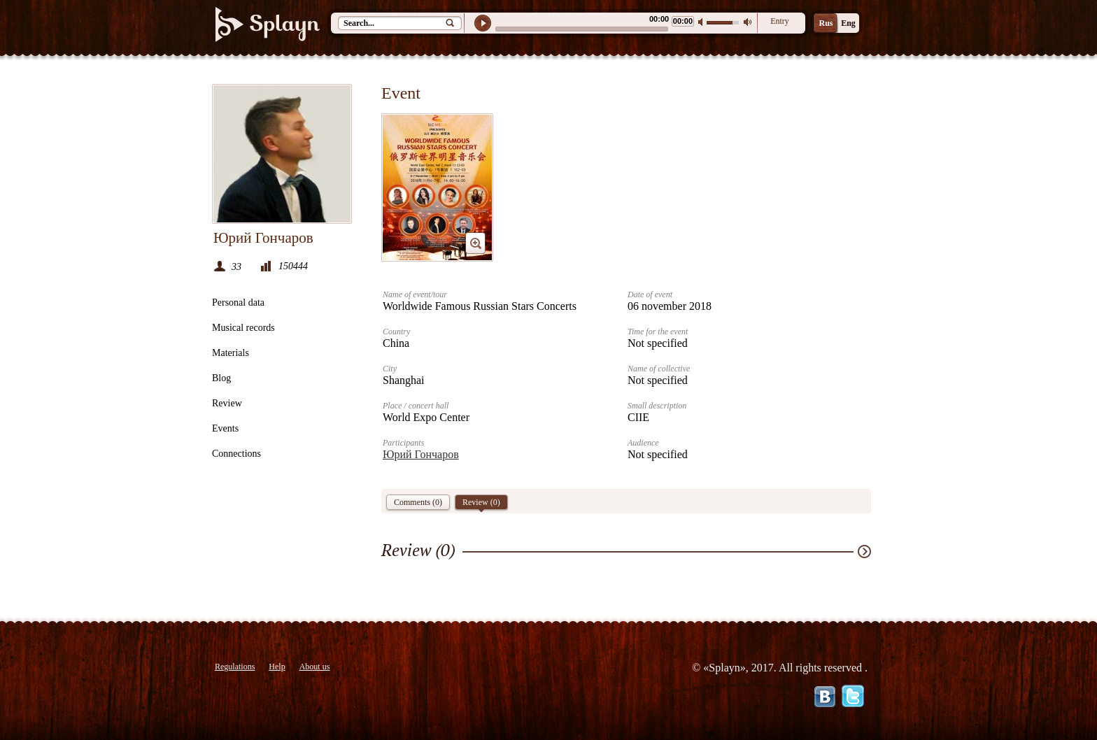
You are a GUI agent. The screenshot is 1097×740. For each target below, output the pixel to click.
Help (277, 666)
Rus (826, 23)
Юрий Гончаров (421, 454)
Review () (481, 503)
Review (227, 403)
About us (314, 666)
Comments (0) (418, 502)
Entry (779, 21)
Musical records (243, 327)
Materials (230, 353)
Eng (848, 23)
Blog (221, 378)
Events (225, 428)
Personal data (238, 302)
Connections (236, 453)
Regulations (235, 666)
